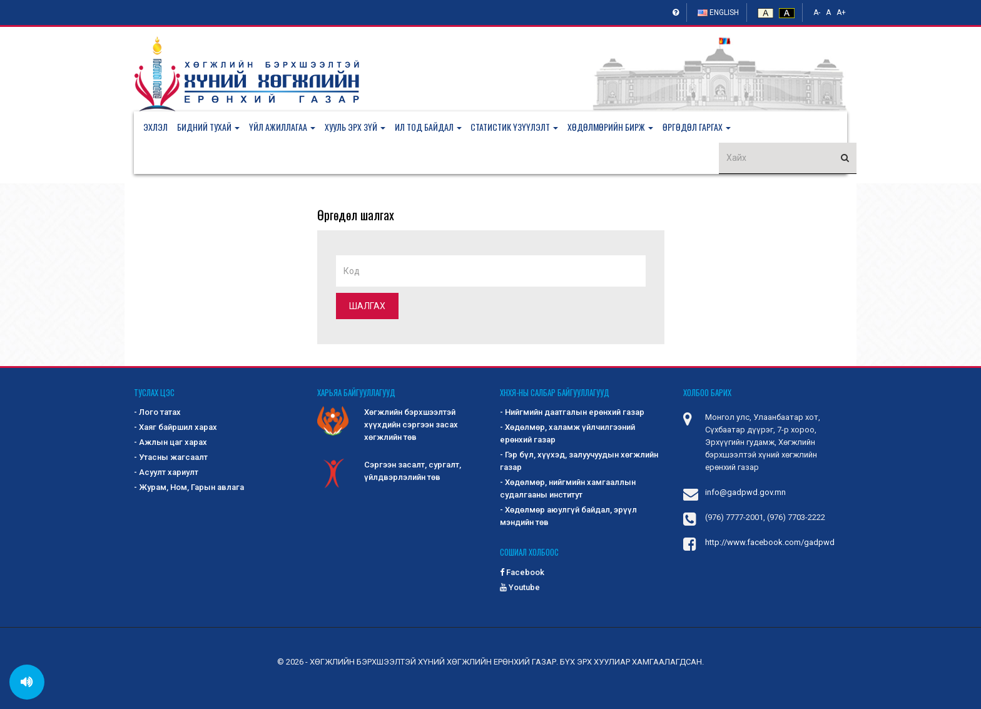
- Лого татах (157, 412)
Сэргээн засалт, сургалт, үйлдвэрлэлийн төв (389, 472)
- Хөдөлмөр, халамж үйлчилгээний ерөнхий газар (567, 434)
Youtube (520, 587)
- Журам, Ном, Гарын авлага (189, 487)
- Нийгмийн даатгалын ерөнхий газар (572, 412)
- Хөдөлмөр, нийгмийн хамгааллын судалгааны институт (568, 489)
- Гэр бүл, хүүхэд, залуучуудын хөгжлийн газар (579, 461)
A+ (841, 12)
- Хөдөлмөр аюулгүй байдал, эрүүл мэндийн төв (568, 517)
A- (816, 12)
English (718, 12)
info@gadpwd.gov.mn (745, 492)
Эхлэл (155, 126)
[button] (213, 127)
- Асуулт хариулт (166, 472)
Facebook (522, 572)
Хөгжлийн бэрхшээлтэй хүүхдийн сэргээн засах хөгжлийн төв (387, 424)
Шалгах (367, 306)
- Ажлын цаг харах (170, 442)
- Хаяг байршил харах (175, 427)
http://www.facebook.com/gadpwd (770, 543)
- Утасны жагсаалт (171, 457)
